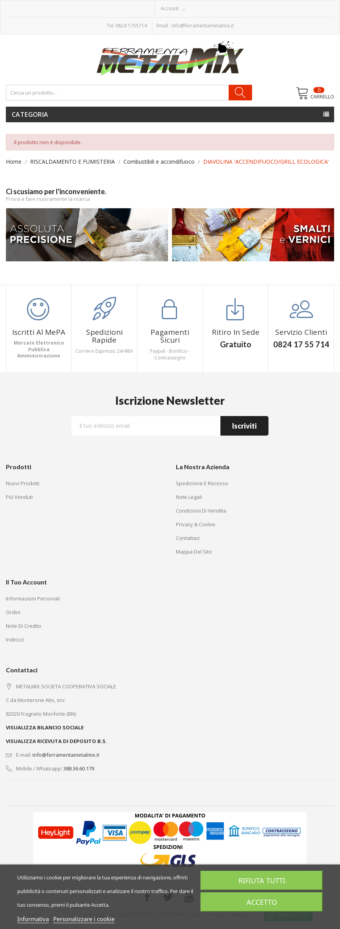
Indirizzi (15, 639)
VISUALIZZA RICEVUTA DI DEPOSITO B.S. (56, 741)
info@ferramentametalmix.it (203, 25)
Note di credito (23, 625)
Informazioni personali (33, 598)
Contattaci (188, 537)
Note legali (189, 496)
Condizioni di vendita (201, 510)
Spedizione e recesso (202, 483)
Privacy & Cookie (195, 524)
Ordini (13, 612)
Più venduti (19, 496)
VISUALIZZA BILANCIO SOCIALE (45, 727)
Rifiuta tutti (261, 880)
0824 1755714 (131, 25)
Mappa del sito (194, 551)
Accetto (262, 902)
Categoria (30, 114)
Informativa (33, 919)
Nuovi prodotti (22, 483)
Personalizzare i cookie (84, 919)
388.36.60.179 (78, 768)
